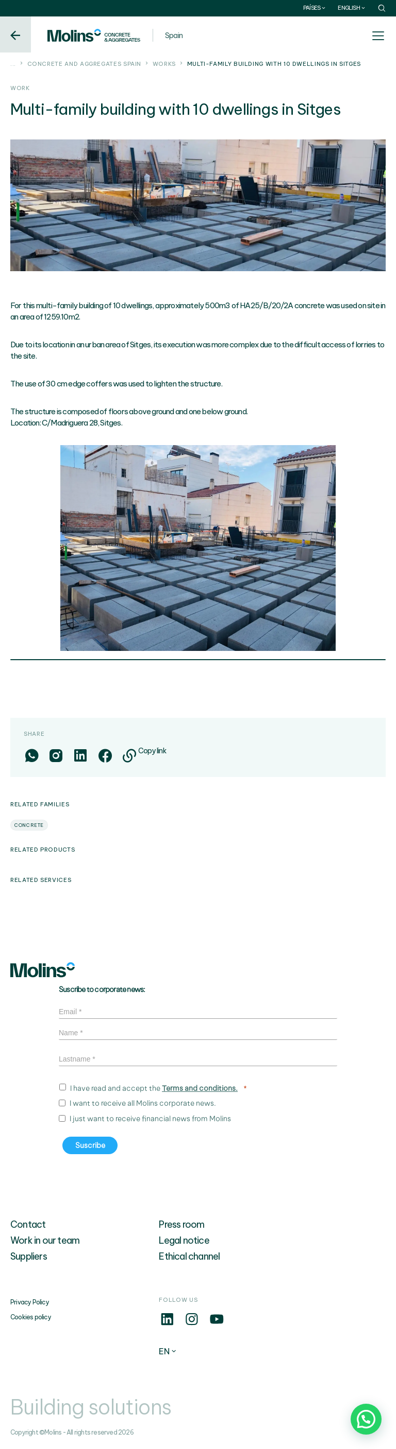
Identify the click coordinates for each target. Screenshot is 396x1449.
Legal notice (184, 1240)
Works (164, 63)
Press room (181, 1224)
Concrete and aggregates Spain (84, 63)
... (13, 63)
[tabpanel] (198, 548)
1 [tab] (198, 660)
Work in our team (44, 1240)
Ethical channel (189, 1256)
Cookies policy (30, 1317)
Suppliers (28, 1256)
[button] (366, 1419)
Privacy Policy (29, 1302)
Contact (27, 1224)
